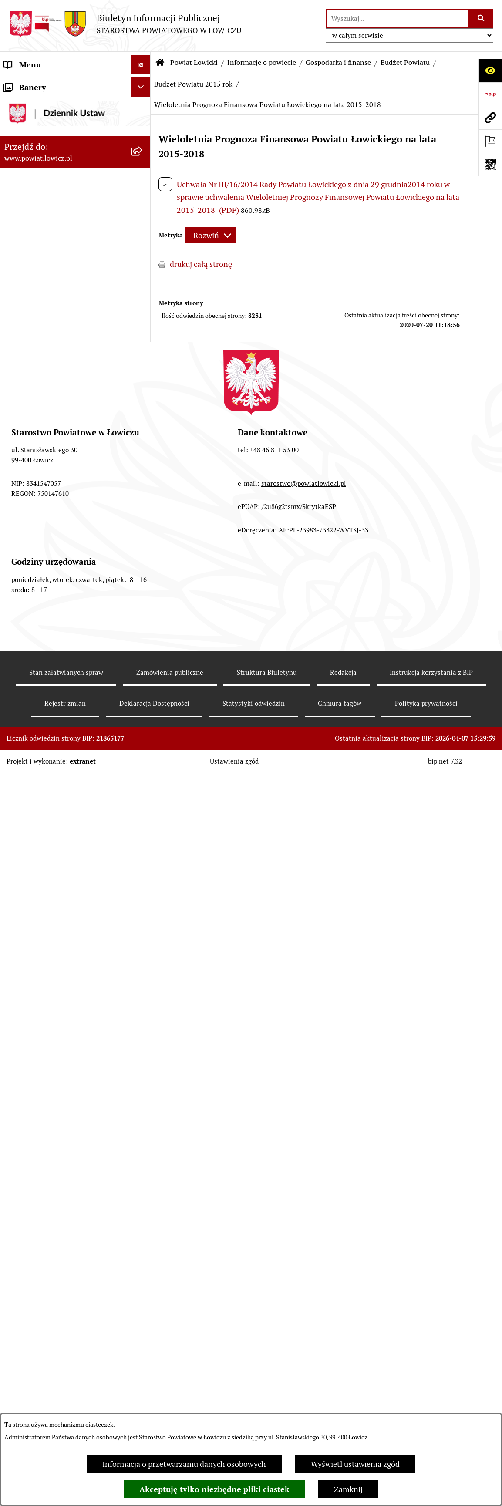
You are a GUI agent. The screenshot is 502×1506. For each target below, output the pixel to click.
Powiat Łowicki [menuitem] (29, 134)
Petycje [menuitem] (16, 1373)
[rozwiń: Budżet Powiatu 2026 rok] (142, 336)
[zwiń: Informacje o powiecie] (142, 159)
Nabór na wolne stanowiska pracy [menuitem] (61, 1145)
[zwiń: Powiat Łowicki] (142, 134)
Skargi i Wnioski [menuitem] (31, 1353)
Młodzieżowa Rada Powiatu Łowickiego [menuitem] (51, 943)
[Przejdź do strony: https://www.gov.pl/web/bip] (490, 94)
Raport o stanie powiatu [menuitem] (45, 1216)
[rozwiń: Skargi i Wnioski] (142, 1353)
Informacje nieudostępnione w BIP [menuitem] (64, 1275)
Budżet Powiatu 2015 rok (193, 84)
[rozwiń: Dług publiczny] (142, 588)
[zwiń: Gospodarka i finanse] (142, 285)
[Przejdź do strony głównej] (125, 24)
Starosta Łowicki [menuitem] (32, 820)
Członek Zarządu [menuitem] (33, 859)
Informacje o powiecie (261, 62)
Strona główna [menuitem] (29, 84)
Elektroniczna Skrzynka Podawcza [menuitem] (62, 1106)
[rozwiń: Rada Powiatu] (142, 918)
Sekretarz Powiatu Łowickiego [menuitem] (55, 879)
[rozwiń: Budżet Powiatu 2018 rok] (142, 538)
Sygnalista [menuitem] (22, 1255)
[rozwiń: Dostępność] (142, 1235)
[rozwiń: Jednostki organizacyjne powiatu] (142, 738)
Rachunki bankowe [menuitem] (36, 1028)
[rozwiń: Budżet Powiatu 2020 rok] (142, 487)
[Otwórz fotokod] (490, 164)
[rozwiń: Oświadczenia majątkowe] (142, 1067)
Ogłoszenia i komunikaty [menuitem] (47, 1047)
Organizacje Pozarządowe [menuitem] (48, 1086)
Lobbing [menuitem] (18, 1392)
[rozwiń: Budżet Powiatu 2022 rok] (142, 437)
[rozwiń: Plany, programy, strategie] (142, 775)
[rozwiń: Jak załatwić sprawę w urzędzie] (142, 1008)
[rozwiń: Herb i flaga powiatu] (142, 209)
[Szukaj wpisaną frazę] (481, 18)
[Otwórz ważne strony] (490, 141)
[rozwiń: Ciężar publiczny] (142, 613)
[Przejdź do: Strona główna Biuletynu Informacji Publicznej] (160, 63)
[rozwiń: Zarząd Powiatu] (142, 800)
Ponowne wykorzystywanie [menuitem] (51, 1294)
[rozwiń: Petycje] (142, 1372)
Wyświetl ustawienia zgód (355, 1464)
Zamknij (348, 1489)
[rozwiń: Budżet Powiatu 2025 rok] (142, 361)
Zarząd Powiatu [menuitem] (30, 800)
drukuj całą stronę (201, 264)
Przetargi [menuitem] (20, 1126)
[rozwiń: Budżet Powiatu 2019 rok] (142, 512)
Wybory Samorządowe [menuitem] (42, 1196)
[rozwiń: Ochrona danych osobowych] (142, 988)
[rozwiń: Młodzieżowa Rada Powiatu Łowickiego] (142, 937)
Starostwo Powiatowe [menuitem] (41, 969)
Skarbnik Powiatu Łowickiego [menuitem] (54, 898)
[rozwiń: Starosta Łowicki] (142, 820)
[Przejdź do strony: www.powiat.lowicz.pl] (490, 117)
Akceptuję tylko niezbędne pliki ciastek (214, 1489)
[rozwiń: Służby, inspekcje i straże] (142, 713)
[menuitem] (75, 109)
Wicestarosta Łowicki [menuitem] (40, 840)
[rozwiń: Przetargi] (142, 1125)
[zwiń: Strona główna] (142, 84)
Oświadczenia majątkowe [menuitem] (47, 1067)
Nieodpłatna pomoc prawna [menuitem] (52, 1333)
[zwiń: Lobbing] (142, 1392)
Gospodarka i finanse (338, 62)
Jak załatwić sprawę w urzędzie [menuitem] (57, 1008)
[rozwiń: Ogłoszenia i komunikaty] (142, 1047)
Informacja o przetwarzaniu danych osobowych (184, 1464)
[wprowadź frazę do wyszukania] (397, 18)
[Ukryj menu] (141, 64)
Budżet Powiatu (405, 62)
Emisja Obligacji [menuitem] (31, 1314)
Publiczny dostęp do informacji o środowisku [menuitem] (60, 1171)
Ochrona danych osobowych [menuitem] (53, 989)
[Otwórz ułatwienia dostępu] (490, 70)
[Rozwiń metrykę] (210, 235)
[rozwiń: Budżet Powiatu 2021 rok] (142, 462)
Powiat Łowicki (194, 62)
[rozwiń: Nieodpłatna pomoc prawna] (142, 1333)
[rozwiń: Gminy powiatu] (142, 260)
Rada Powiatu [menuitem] (27, 918)
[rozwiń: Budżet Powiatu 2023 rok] (142, 411)
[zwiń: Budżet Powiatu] (142, 310)
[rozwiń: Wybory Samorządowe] (142, 1196)
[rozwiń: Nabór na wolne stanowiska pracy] (142, 1145)
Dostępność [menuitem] (24, 1235)
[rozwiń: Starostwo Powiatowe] (142, 969)
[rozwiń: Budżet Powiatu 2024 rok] (142, 386)
